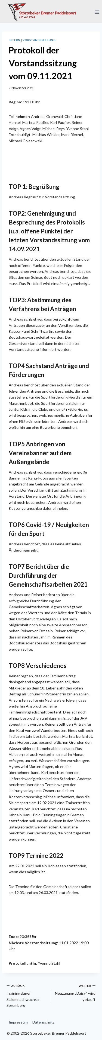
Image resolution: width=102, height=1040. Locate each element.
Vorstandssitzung (39, 40)
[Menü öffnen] (97, 12)
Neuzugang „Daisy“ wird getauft (75, 992)
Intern (14, 40)
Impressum (18, 1022)
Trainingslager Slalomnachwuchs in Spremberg (27, 995)
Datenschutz (43, 1022)
